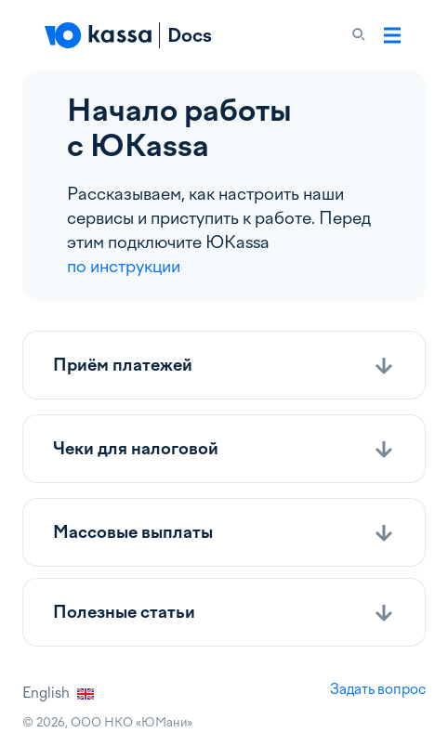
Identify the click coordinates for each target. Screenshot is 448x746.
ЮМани (164, 722)
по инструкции (123, 266)
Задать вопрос (378, 689)
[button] (224, 365)
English (58, 693)
